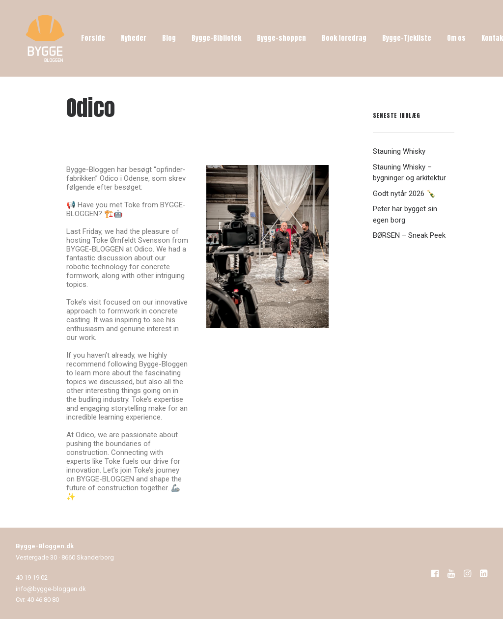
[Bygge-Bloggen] (45, 38)
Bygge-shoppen (281, 38)
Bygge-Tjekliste (406, 38)
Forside (93, 38)
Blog (169, 38)
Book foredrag (344, 38)
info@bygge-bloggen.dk (51, 588)
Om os (456, 38)
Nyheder (133, 38)
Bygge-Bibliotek (216, 38)
